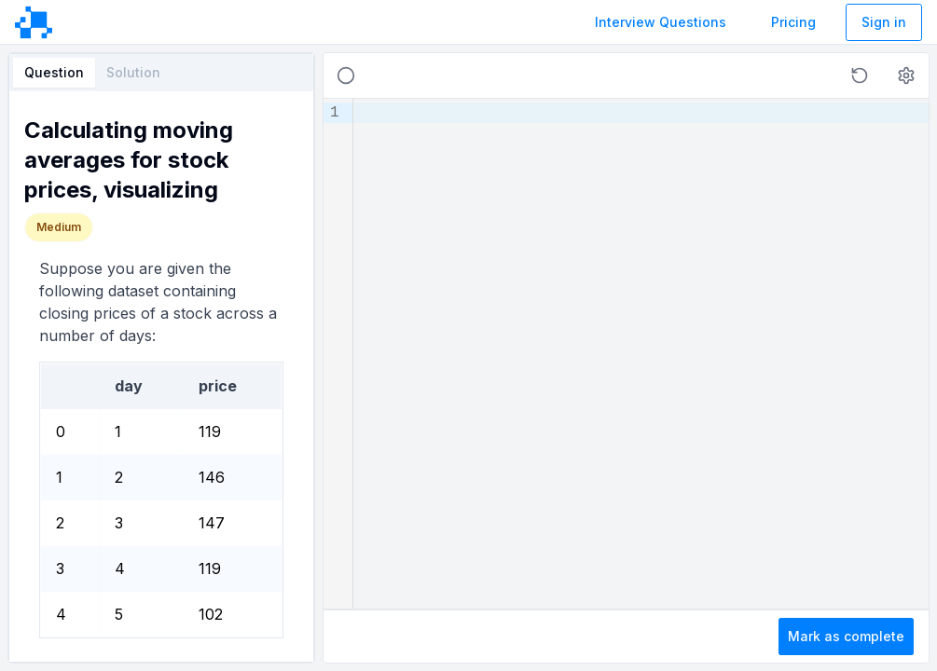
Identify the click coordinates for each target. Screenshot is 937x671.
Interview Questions (660, 22)
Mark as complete (846, 636)
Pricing (793, 22)
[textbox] (641, 354)
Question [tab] (54, 72)
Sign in (883, 22)
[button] (859, 75)
